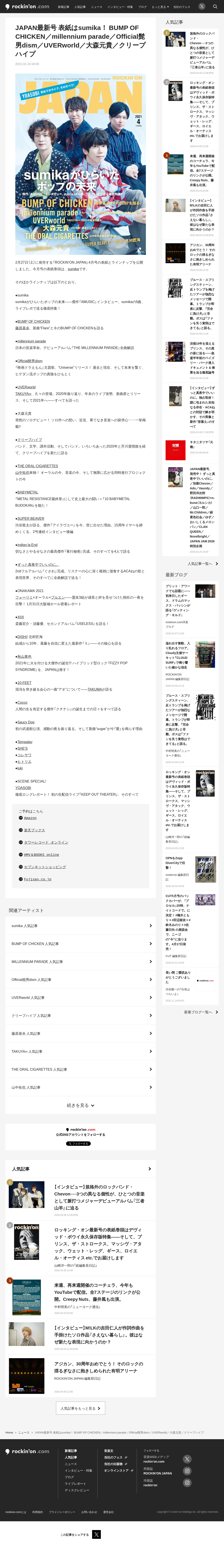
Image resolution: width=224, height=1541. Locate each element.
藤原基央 (22, 327)
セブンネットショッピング (45, 867)
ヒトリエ (25, 761)
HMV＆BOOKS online (41, 855)
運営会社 (108, 1512)
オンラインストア (116, 1470)
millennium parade (32, 341)
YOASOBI (23, 787)
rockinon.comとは (15, 1512)
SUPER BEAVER (31, 518)
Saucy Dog (26, 722)
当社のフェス (181, 7)
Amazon (30, 818)
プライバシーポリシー (62, 1512)
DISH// (23, 636)
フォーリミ (24, 597)
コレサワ (25, 754)
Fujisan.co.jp (37, 879)
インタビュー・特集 (120, 7)
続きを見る (78, 1105)
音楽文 (108, 1450)
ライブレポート (75, 1483)
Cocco (22, 702)
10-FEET (25, 682)
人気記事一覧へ (200, 563)
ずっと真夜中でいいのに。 (39, 564)
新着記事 (63, 7)
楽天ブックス (34, 830)
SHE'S (23, 748)
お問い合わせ (89, 1512)
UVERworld (27, 387)
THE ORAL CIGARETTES (38, 465)
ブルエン (58, 597)
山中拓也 (22, 472)
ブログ (142, 7)
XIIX (21, 616)
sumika (73, 268)
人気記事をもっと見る (78, 1408)
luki (20, 767)
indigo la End (28, 544)
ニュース (96, 7)
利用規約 (37, 1512)
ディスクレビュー (77, 1490)
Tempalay (25, 741)
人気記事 (80, 7)
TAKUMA (95, 689)
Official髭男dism (30, 360)
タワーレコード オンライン (46, 842)
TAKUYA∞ (23, 393)
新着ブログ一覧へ (198, 1011)
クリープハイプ (30, 439)
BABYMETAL (28, 492)
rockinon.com (27, 7)
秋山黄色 (25, 656)
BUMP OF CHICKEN (34, 321)
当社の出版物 (113, 1464)
